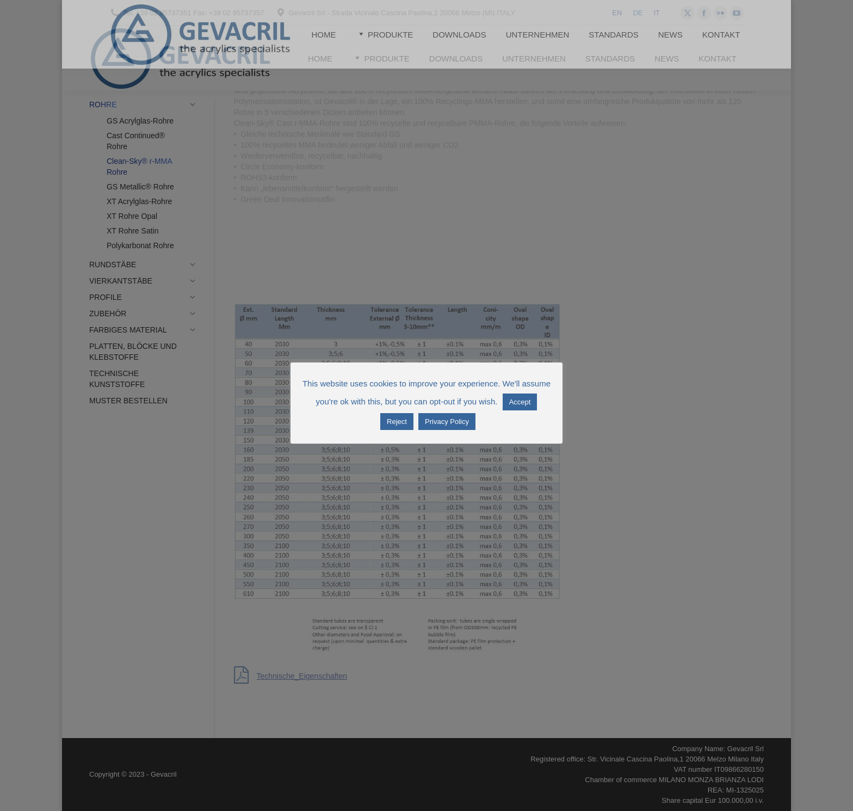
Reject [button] (397, 421)
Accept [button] (520, 402)
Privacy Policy (447, 421)
